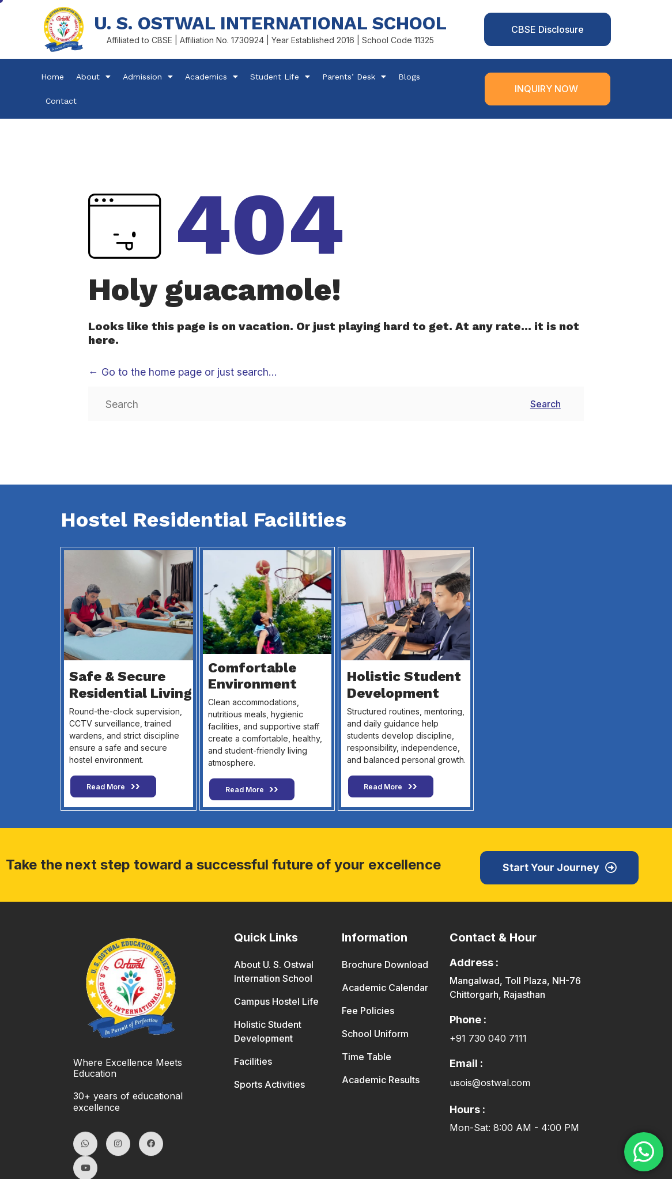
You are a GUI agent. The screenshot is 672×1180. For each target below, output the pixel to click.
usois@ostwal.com (490, 1084)
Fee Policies (368, 1012)
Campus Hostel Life (276, 1002)
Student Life (280, 77)
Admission (148, 77)
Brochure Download (385, 965)
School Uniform (375, 1035)
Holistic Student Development (267, 1032)
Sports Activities (269, 1085)
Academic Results (381, 1081)
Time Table (366, 1058)
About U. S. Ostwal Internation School (274, 972)
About (93, 77)
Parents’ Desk (354, 77)
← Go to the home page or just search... (183, 372)
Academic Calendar (385, 988)
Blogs (409, 77)
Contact (61, 101)
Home (52, 77)
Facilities (253, 1062)
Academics (211, 77)
